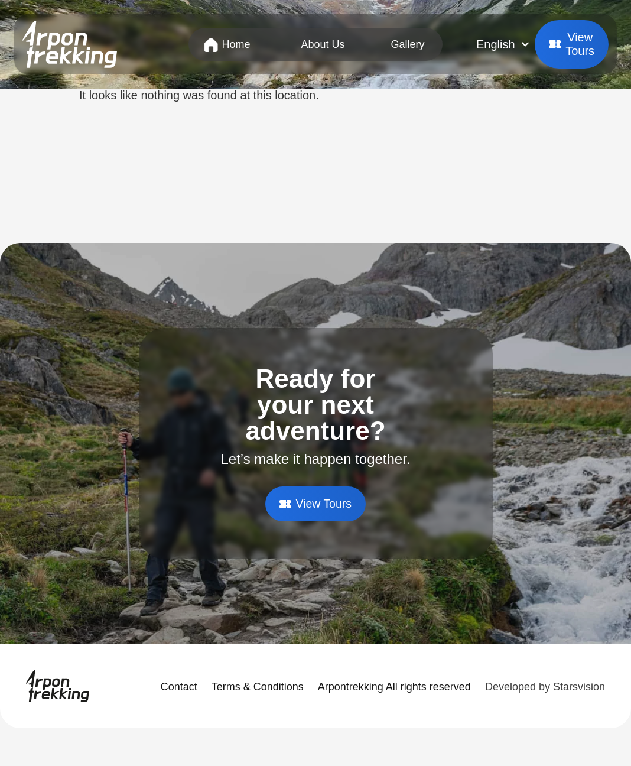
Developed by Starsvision (545, 687)
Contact (179, 687)
